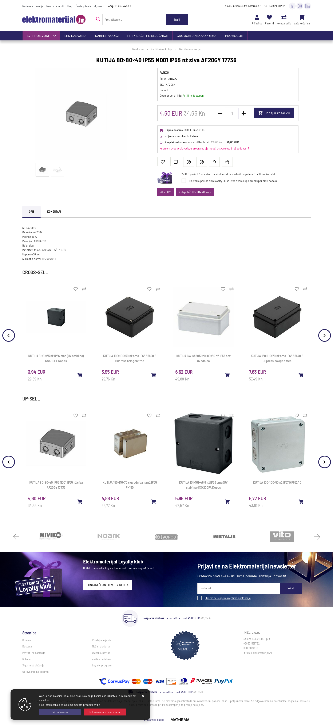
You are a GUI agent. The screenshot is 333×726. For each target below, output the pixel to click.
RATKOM (164, 72)
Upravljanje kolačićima (35, 671)
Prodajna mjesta (101, 640)
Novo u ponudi (55, 6)
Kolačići (26, 659)
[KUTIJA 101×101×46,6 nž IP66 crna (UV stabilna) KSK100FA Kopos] (227, 501)
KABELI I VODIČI (107, 35)
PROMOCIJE (234, 35)
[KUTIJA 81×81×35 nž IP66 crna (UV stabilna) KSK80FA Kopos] (80, 375)
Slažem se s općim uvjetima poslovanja (227, 598)
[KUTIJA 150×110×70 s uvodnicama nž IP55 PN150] (154, 501)
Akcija (39, 6)
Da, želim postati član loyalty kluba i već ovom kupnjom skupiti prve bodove (233, 181)
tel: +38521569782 (275, 6)
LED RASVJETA (75, 35)
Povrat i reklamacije (33, 652)
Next (324, 335)
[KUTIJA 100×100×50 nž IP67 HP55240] (301, 501)
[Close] (60, 712)
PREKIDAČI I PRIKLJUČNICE (147, 35)
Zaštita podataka (101, 659)
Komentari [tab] (54, 211)
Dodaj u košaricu (274, 113)
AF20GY (165, 192)
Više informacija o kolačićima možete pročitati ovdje (69, 704)
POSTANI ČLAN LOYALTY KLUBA (107, 585)
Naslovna (27, 6)
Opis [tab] (31, 211)
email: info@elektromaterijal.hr (243, 6)
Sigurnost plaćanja (33, 665)
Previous (8, 335)
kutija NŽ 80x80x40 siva (195, 192)
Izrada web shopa (153, 719)
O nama (26, 640)
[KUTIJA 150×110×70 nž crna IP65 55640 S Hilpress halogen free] (301, 375)
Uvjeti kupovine (101, 652)
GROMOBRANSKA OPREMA (197, 35)
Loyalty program (101, 665)
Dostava (27, 646)
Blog (69, 6)
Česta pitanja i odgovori (90, 6)
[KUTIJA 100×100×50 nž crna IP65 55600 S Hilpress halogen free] (154, 375)
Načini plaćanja (101, 646)
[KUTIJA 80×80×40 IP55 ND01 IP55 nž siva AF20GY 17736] (80, 501)
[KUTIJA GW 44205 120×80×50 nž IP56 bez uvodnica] (227, 375)
